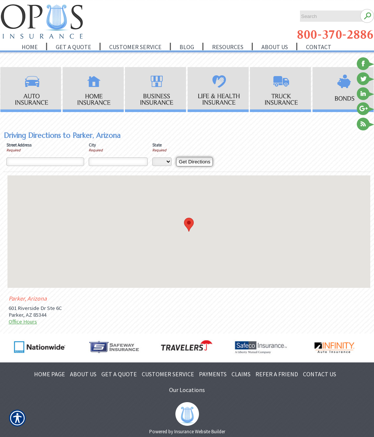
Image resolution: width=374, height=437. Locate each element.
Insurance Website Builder (199, 431)
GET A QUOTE (119, 374)
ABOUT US (83, 374)
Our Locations (187, 390)
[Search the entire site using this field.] (328, 16)
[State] (162, 161)
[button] (189, 225)
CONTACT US (319, 374)
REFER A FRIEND (276, 374)
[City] (118, 161)
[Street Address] (45, 161)
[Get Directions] (194, 161)
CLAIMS (241, 374)
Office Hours (23, 321)
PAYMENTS (213, 374)
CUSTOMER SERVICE (168, 374)
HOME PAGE (49, 374)
